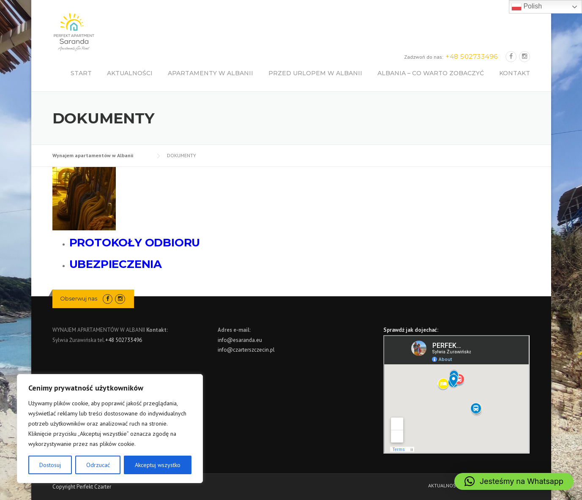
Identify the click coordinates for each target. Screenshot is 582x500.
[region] (110, 428)
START (81, 73)
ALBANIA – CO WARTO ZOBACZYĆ (430, 73)
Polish (526, 7)
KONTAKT (514, 73)
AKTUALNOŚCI (130, 73)
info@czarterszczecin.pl (246, 349)
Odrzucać (98, 465)
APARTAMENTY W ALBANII (210, 73)
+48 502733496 (123, 340)
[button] (514, 481)
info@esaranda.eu (240, 340)
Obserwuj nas (78, 298)
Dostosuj (50, 465)
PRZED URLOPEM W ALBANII (315, 73)
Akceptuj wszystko (157, 465)
